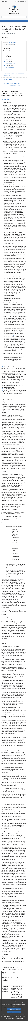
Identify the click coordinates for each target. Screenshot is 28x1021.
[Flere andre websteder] (21, 1)
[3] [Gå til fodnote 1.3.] (13, 335)
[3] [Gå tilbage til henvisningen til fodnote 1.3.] (2, 390)
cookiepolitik (10, 1020)
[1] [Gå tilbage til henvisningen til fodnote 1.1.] (2, 366)
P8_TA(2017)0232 (10, 67)
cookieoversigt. (20, 1020)
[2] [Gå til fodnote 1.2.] (16, 237)
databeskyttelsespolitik (22, 1018)
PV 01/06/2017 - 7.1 (10, 63)
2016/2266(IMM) (12, 42)
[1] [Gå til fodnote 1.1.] (12, 138)
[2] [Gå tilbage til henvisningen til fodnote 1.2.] (2, 388)
